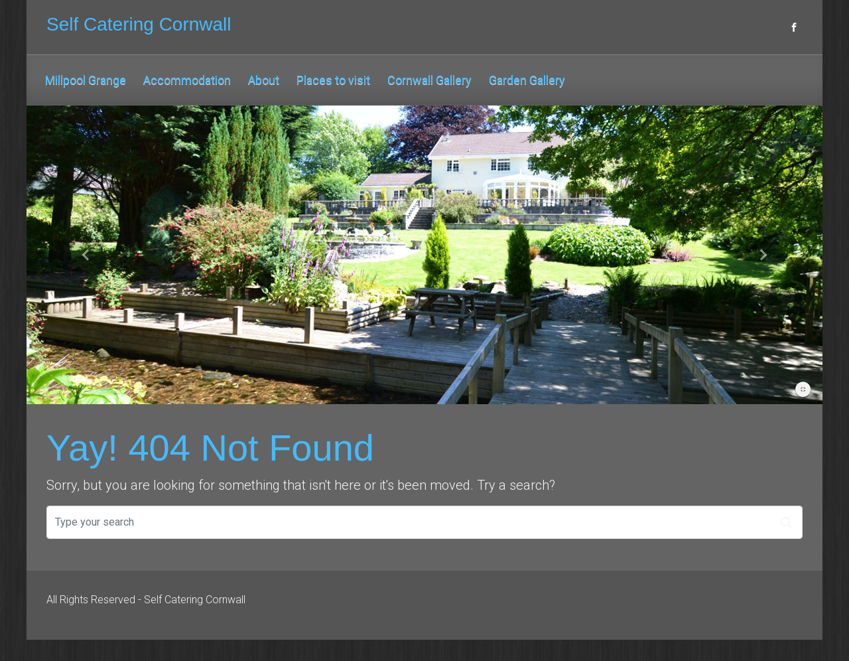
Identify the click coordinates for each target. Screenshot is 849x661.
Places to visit (333, 80)
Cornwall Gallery (429, 80)
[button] (86, 255)
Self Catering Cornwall (138, 24)
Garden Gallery (527, 80)
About (263, 80)
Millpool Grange (85, 80)
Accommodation (187, 80)
